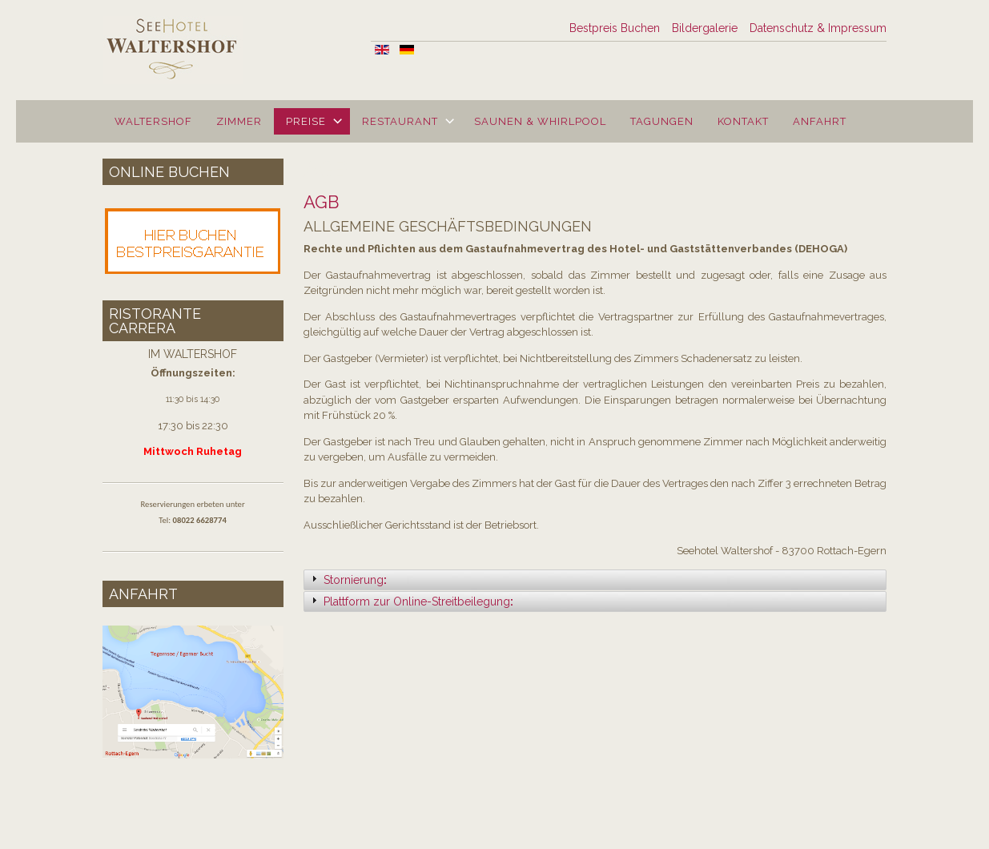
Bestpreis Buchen (614, 28)
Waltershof (153, 121)
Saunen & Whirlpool (540, 121)
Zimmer (239, 121)
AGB (321, 201)
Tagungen (662, 121)
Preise (306, 121)
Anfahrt (819, 121)
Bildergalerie (705, 28)
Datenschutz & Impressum (818, 28)
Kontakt (743, 121)
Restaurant (400, 121)
